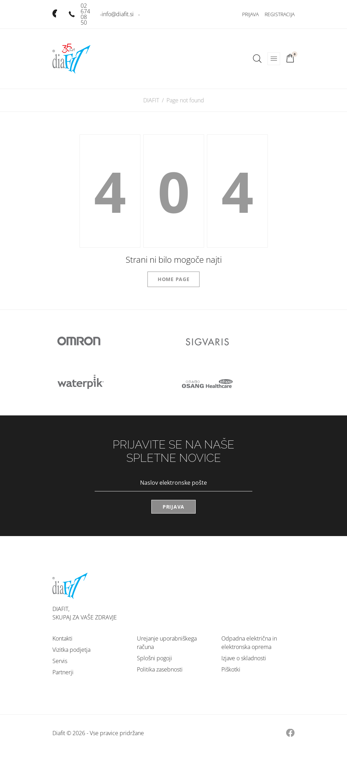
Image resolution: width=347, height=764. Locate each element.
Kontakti (62, 638)
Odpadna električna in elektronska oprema (249, 643)
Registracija (280, 14)
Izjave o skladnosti (243, 658)
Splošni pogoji (154, 658)
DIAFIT (151, 100)
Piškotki (230, 669)
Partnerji (63, 672)
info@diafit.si (118, 14)
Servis (59, 661)
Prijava (250, 14)
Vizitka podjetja (71, 650)
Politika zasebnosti (160, 669)
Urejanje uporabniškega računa (167, 643)
